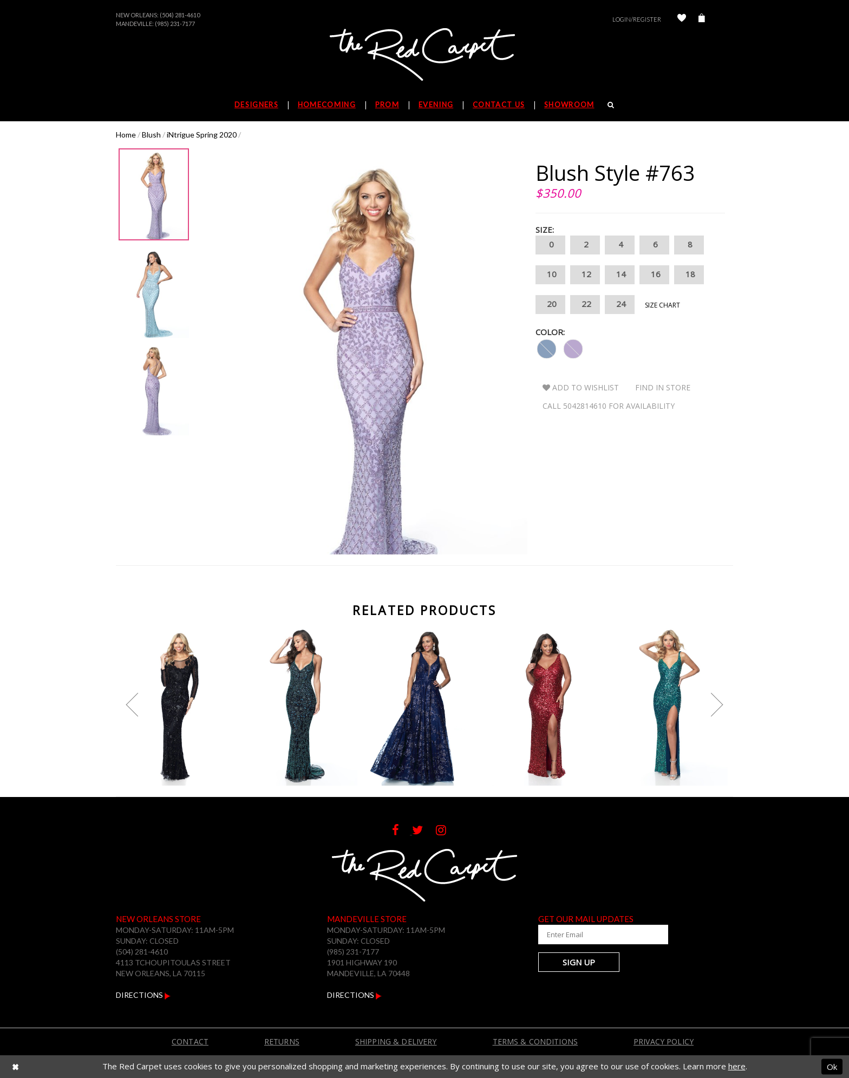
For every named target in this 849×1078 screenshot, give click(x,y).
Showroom (569, 104)
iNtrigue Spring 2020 (202, 134)
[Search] (611, 104)
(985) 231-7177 (175, 23)
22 (585, 304)
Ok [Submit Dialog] (832, 1066)
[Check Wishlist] (681, 19)
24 (620, 304)
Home (126, 134)
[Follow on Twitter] (424, 831)
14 (620, 274)
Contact (190, 1041)
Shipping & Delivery (396, 1041)
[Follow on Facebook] (402, 831)
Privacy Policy (664, 1041)
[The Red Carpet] (424, 55)
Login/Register (636, 19)
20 (550, 304)
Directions (143, 994)
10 (550, 274)
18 (689, 274)
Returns (281, 1041)
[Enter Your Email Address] (603, 934)
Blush (151, 134)
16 (654, 274)
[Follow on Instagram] (446, 831)
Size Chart (662, 305)
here (737, 1066)
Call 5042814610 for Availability (609, 406)
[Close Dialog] (15, 1066)
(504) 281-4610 (180, 14)
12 (585, 274)
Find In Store (662, 387)
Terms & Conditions (535, 1041)
